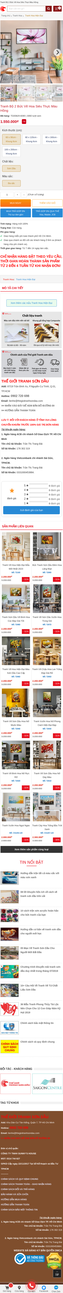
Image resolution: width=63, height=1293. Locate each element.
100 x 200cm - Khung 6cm (11, 151)
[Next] (57, 52)
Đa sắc (11, 183)
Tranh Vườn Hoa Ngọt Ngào (16, 825)
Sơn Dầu (11, 168)
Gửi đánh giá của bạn (31, 510)
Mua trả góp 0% (15, 213)
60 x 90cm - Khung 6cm (11, 139)
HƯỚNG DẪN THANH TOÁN (20, 410)
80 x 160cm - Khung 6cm (51, 139)
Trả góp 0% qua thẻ (47, 213)
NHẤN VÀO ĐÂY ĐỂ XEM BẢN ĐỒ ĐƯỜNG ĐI (29, 405)
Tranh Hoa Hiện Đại (25, 279)
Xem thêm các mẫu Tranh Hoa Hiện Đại (31, 303)
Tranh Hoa (8, 279)
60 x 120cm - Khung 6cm (31, 139)
